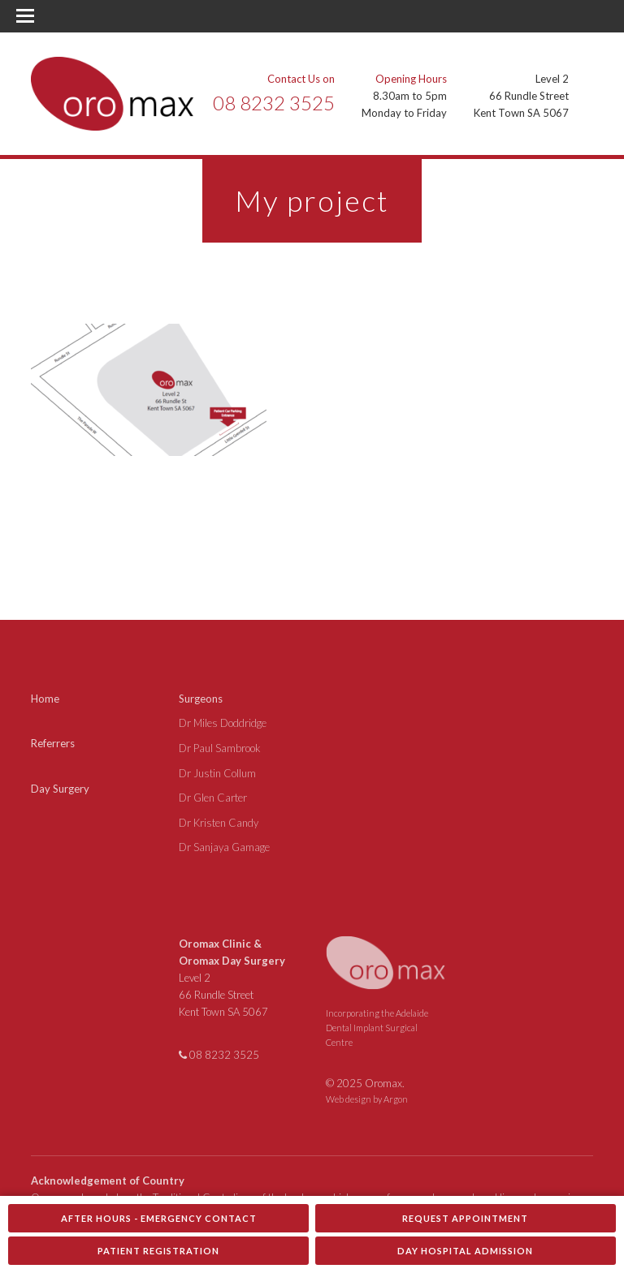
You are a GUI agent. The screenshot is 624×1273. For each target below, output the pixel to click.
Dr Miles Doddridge (222, 722)
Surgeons (201, 698)
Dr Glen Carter (213, 797)
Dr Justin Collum (217, 773)
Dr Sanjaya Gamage (224, 847)
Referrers (53, 743)
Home (45, 698)
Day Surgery (60, 788)
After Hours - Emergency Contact (159, 1218)
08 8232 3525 (274, 102)
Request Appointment (465, 1218)
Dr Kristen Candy (218, 822)
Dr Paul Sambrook (220, 748)
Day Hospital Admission (465, 1250)
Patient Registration (158, 1250)
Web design (348, 1099)
